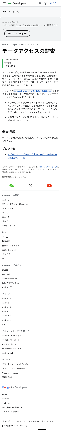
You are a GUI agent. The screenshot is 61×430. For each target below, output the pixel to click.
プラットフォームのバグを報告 (15, 364)
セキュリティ (7, 208)
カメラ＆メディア (9, 250)
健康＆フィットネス (10, 245)
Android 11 (6, 316)
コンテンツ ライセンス (48, 167)
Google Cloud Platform (12, 407)
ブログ (5, 221)
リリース (36, 44)
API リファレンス (9, 344)
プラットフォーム (10, 12)
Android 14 (7, 303)
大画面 (5, 270)
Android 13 (6, 307)
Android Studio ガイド (11, 335)
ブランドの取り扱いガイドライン (42, 421)
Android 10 (7, 320)
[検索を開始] (40, 3)
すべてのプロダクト (10, 411)
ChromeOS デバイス (11, 278)
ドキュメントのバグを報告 (13, 368)
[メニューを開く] (4, 3)
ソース (5, 213)
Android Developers (10, 44)
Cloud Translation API (27, 25)
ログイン (54, 3)
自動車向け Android (10, 283)
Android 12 (6, 311)
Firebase (6, 403)
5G (3, 258)
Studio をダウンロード (11, 348)
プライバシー (7, 254)
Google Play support (10, 373)
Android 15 (6, 298)
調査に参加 (7, 377)
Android (5, 200)
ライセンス (21, 421)
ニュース (6, 217)
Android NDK (7, 353)
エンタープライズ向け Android (15, 204)
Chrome (5, 399)
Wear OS (6, 274)
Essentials (25, 44)
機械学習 (6, 241)
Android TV (7, 287)
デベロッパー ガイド (11, 340)
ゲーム (5, 237)
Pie (3, 324)
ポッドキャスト (8, 226)
